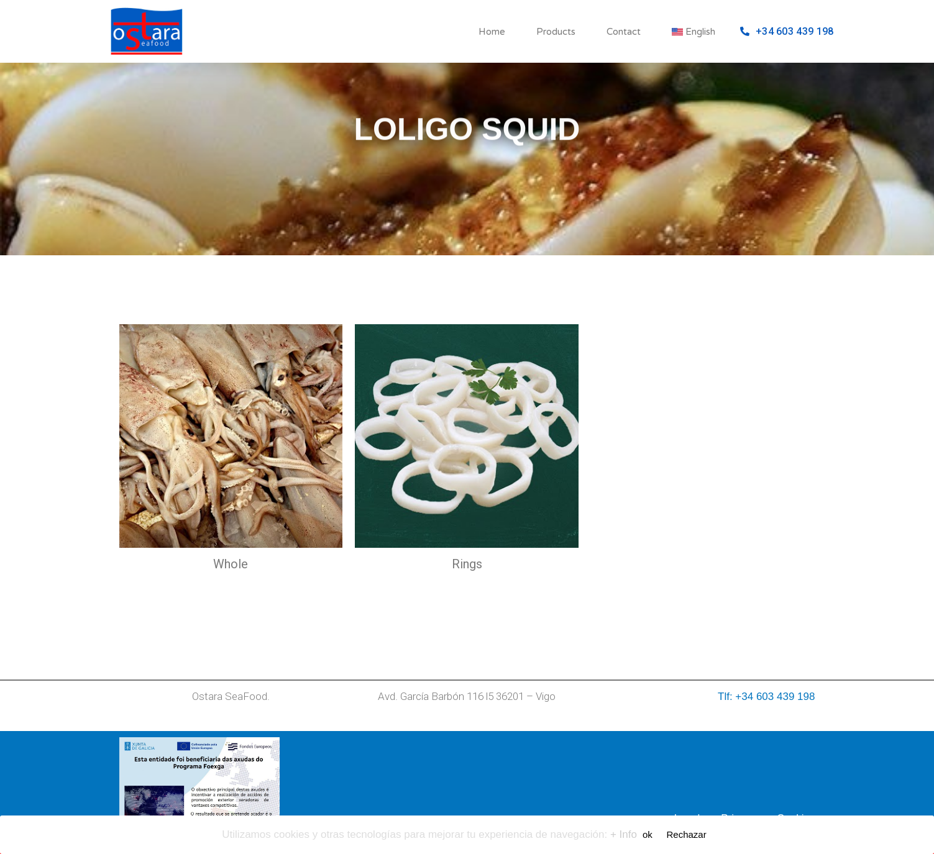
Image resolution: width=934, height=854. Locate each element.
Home (491, 31)
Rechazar (687, 834)
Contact (624, 31)
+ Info (623, 834)
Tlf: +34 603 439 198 (766, 696)
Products (555, 31)
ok (647, 834)
